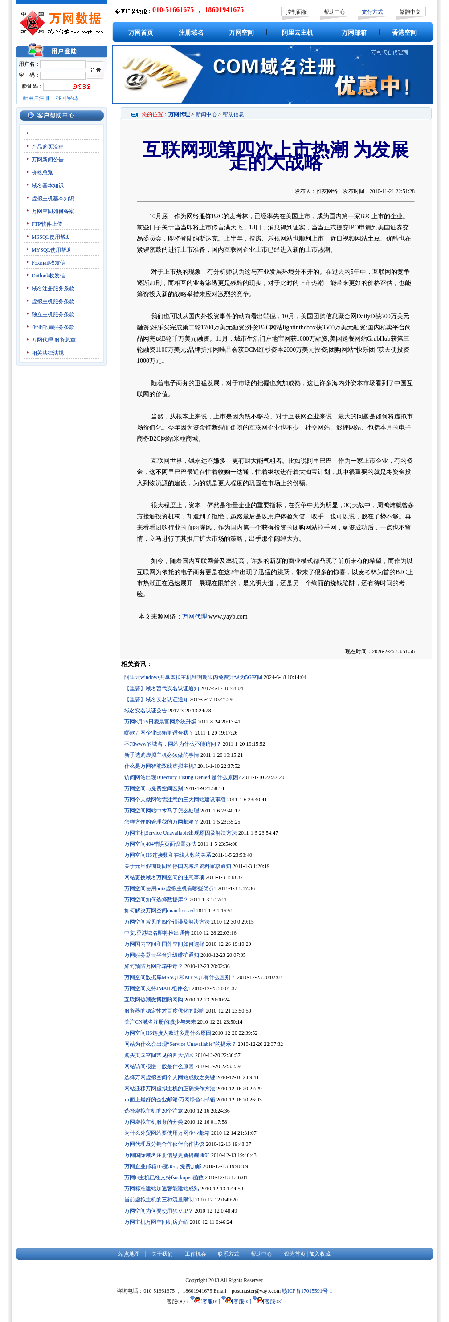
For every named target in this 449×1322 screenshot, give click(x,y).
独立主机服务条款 (53, 314)
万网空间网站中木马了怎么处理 (161, 811)
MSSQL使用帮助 (51, 237)
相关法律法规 (48, 353)
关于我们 (162, 1254)
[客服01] (205, 1301)
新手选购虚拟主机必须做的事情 (161, 755)
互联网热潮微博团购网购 (153, 1000)
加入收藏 (320, 1254)
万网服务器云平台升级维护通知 (161, 955)
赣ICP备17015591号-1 (307, 1291)
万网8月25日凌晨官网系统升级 (160, 722)
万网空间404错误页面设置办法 (160, 844)
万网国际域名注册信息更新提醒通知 (167, 1155)
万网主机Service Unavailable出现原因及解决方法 (180, 833)
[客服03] (267, 1301)
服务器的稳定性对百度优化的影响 (164, 1011)
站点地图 (129, 1254)
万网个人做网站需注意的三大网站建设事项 (175, 799)
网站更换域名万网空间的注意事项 (164, 877)
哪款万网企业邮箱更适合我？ (159, 733)
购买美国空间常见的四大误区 (159, 1055)
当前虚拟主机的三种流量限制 (159, 1200)
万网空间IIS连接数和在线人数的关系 (167, 855)
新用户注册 (36, 98)
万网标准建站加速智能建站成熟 (161, 1188)
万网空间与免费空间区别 (153, 788)
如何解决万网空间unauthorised (159, 911)
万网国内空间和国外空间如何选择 (164, 944)
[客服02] (236, 1301)
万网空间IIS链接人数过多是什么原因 (167, 1033)
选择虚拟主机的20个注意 (153, 1111)
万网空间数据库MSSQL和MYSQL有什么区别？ (180, 977)
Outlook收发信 (48, 276)
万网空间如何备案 (53, 211)
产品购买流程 (48, 147)
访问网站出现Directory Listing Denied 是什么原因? (182, 777)
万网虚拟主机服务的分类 (153, 1122)
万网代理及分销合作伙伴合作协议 (164, 1144)
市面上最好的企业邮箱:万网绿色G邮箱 (169, 1100)
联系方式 (228, 1254)
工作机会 (195, 1254)
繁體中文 (410, 12)
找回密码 (67, 98)
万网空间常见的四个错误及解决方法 (167, 922)
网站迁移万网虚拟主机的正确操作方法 (169, 1088)
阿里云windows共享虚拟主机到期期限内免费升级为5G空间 (193, 677)
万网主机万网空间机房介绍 (156, 1222)
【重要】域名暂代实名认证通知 (161, 688)
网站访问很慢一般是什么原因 (159, 1066)
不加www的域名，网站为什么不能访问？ (172, 744)
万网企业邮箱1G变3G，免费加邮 (162, 1166)
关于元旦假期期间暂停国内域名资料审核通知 (177, 866)
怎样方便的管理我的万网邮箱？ (161, 822)
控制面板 (296, 12)
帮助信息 (233, 114)
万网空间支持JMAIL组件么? (157, 988)
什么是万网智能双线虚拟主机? (160, 766)
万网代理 (42, 340)
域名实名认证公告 (145, 710)
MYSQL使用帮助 (52, 250)
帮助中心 (334, 12)
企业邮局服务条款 (53, 327)
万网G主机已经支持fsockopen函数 (164, 1177)
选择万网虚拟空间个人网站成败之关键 (169, 1077)
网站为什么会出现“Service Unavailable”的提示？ (180, 1044)
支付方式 (372, 12)
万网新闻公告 (48, 160)
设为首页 (295, 1254)
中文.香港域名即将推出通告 (157, 933)
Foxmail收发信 (48, 263)
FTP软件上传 (47, 224)
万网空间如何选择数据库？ (156, 899)
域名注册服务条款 (53, 288)
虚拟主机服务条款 (53, 301)
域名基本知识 (48, 185)
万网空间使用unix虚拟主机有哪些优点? (170, 888)
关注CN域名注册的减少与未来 (160, 1022)
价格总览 (42, 172)
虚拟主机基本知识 (53, 198)
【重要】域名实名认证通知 (156, 699)
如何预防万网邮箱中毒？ (153, 966)
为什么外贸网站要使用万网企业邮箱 (167, 1133)
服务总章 (65, 340)
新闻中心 (206, 114)
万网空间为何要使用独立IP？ (158, 1211)
